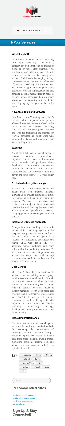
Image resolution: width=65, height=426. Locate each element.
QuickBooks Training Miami (23, 398)
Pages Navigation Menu (31, 31)
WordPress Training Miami (22, 401)
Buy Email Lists (18, 404)
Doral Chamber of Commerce (23, 395)
